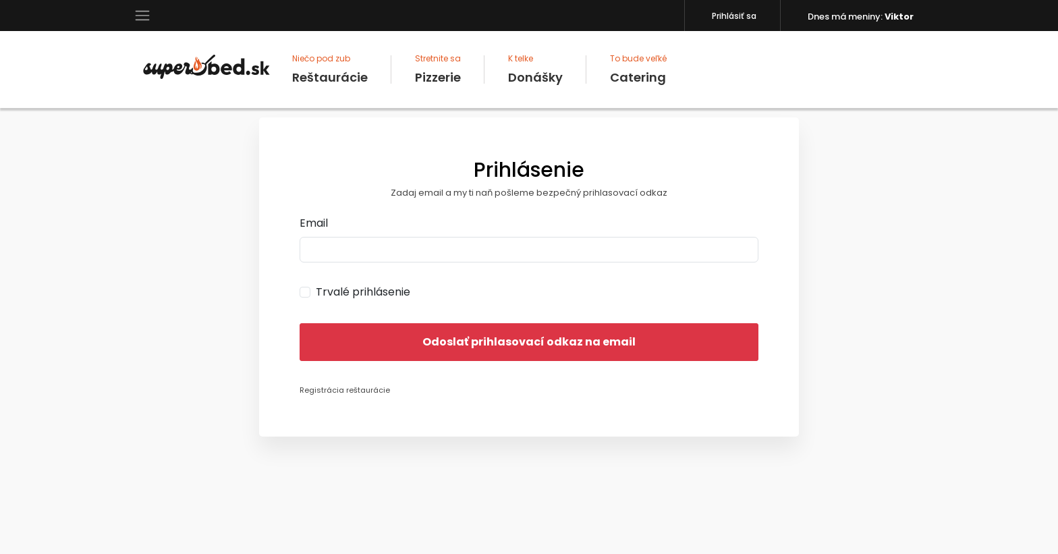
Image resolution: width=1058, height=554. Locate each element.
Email (314, 223)
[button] (142, 14)
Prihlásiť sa (734, 16)
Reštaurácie (330, 69)
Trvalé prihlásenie (363, 292)
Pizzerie (438, 69)
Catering (638, 69)
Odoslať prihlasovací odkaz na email (529, 342)
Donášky (535, 69)
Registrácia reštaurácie (345, 390)
